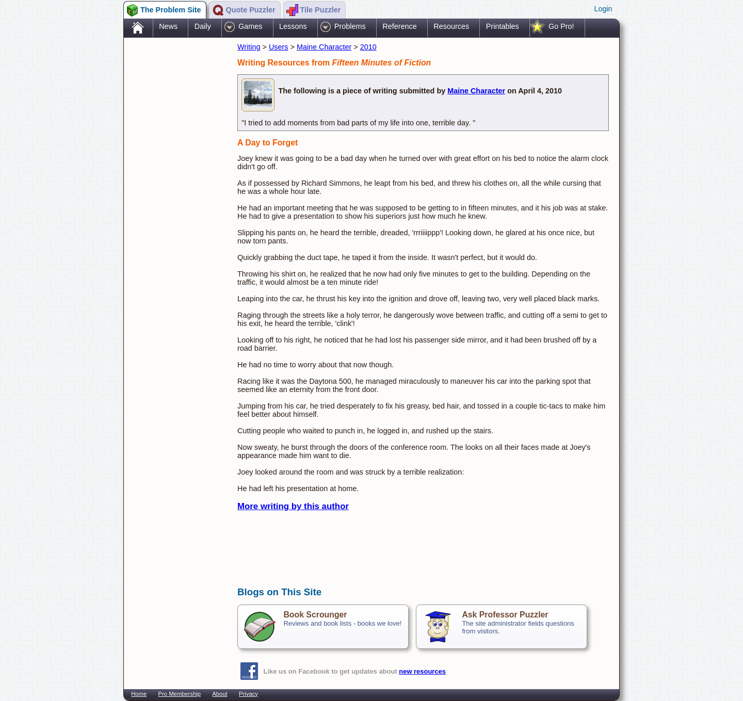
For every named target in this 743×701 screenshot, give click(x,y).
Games (250, 26)
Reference (399, 26)
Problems (350, 26)
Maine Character (324, 47)
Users (278, 47)
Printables (502, 26)
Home (139, 694)
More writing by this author (293, 506)
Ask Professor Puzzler (505, 614)
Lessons (293, 26)
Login (603, 9)
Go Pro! (561, 26)
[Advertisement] (175, 202)
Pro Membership (179, 694)
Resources (451, 26)
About (219, 694)
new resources (422, 671)
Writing (249, 47)
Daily (203, 26)
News (168, 26)
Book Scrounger (315, 614)
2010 (368, 47)
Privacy (248, 694)
